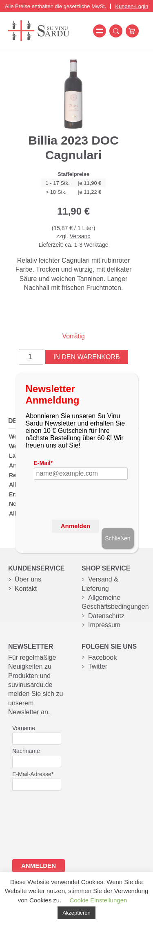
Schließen (117, 538)
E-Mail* (43, 463)
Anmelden (76, 525)
